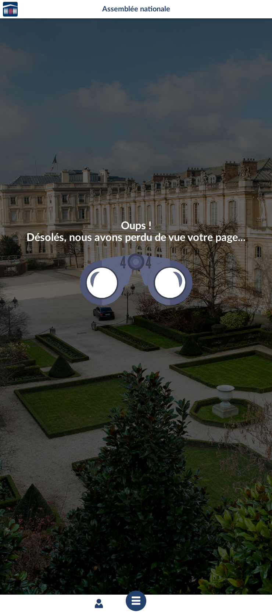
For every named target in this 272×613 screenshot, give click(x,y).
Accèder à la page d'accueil (10, 9)
